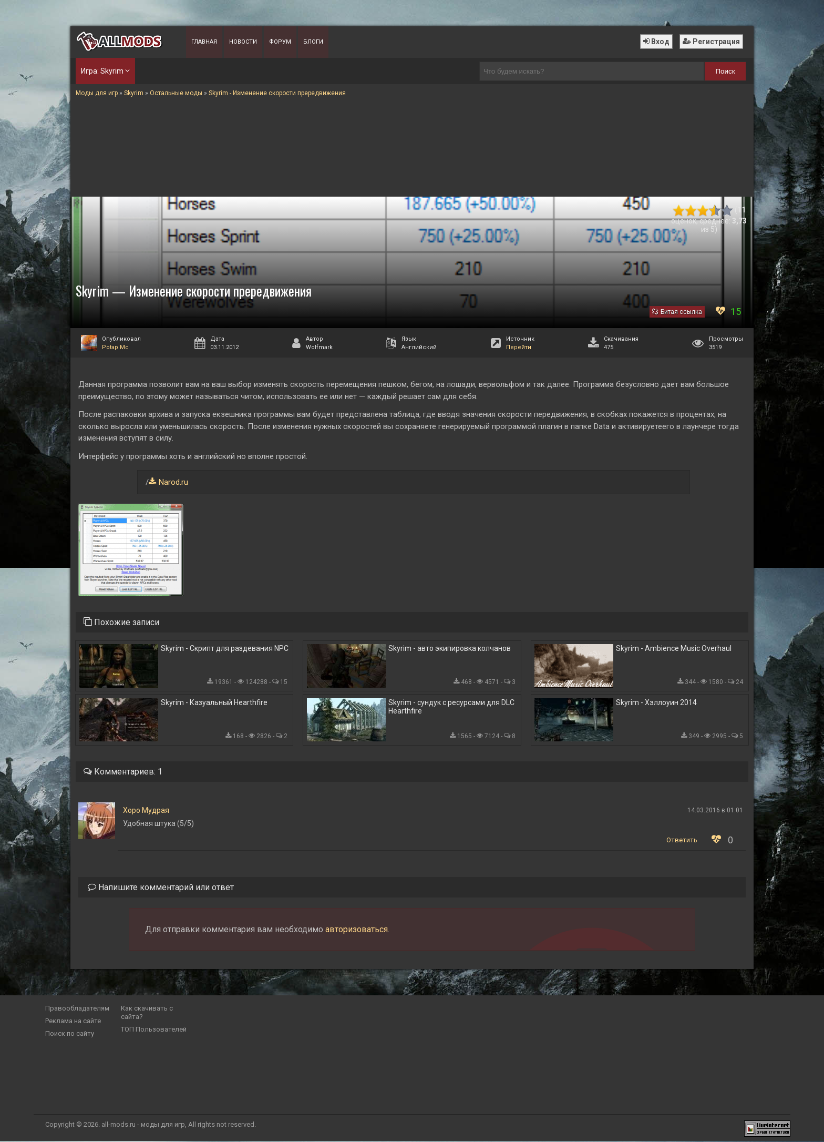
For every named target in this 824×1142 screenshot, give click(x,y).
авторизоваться (356, 930)
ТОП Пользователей (154, 1030)
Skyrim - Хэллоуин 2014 (656, 703)
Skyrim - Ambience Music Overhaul (674, 649)
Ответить (681, 841)
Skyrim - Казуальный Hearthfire (214, 703)
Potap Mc (115, 347)
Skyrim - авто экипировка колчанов (449, 649)
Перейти (518, 347)
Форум (280, 41)
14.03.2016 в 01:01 (715, 811)
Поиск (725, 71)
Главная (204, 41)
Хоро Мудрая (146, 811)
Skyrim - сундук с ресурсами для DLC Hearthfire (451, 707)
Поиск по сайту (69, 1034)
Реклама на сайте (73, 1022)
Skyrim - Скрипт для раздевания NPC (225, 649)
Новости (243, 41)
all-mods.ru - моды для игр (143, 1125)
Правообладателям (77, 1009)
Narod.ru (173, 482)
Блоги (313, 41)
